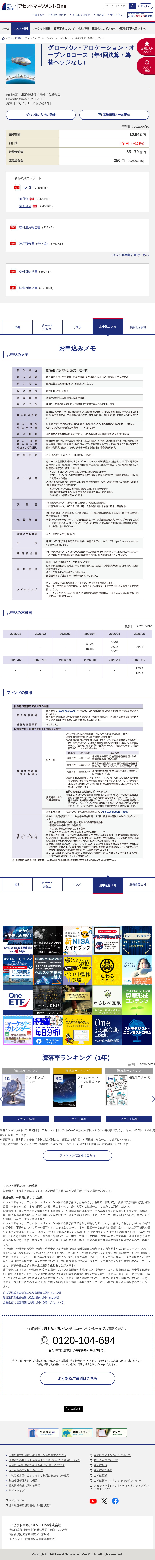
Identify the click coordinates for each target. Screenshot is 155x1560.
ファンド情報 (14, 38)
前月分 (23, 199)
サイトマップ (117, 14)
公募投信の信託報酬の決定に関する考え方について (33, 1302)
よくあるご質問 (81, 14)
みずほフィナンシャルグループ (112, 1455)
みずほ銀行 (100, 1465)
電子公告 (40, 14)
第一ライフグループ (106, 1460)
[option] (26, 1095)
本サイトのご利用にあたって (26, 1470)
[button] (1, 1099)
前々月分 (25, 206)
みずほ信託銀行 (103, 1470)
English (145, 6)
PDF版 (27, 187)
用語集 (100, 14)
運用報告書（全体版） (34, 243)
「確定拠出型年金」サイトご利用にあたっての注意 (39, 1475)
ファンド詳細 (26, 1119)
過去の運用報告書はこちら (131, 255)
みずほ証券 (100, 1475)
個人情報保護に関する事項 (24, 1485)
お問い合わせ (58, 14)
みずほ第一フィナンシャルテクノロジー (117, 1480)
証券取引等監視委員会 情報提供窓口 (30, 1505)
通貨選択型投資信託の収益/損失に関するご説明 (31, 1297)
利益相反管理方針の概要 (23, 1480)
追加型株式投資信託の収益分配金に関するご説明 (32, 1292)
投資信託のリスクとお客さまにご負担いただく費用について (44, 1460)
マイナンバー (16, 1500)
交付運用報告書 (29, 227)
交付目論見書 (28, 271)
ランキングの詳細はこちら (77, 1155)
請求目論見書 (28, 288)
